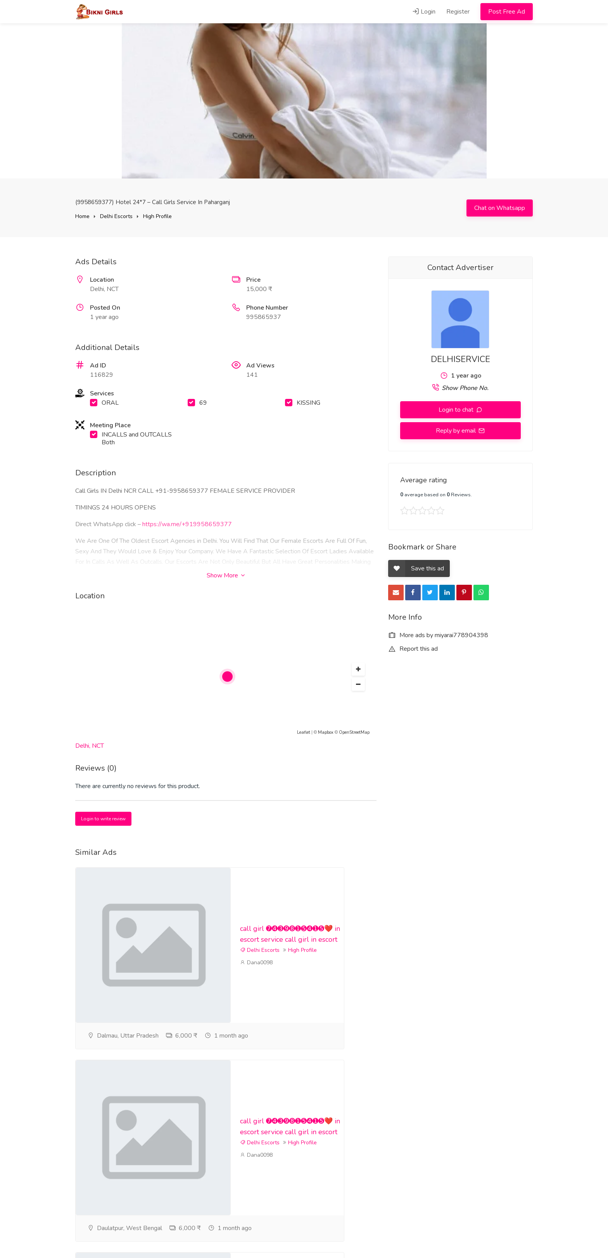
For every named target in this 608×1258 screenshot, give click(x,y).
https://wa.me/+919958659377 (187, 524)
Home (82, 216)
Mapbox (325, 732)
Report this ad (413, 649)
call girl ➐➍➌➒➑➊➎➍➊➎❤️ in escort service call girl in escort (267, 928)
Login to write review (103, 819)
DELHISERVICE (460, 359)
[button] (358, 669)
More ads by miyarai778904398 (438, 635)
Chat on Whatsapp (499, 208)
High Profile (157, 216)
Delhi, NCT (89, 746)
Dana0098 (256, 984)
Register (458, 11)
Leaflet (303, 732)
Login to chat (457, 409)
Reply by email (456, 430)
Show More (226, 575)
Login (423, 11)
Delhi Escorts (116, 216)
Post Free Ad (506, 11)
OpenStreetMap (354, 732)
